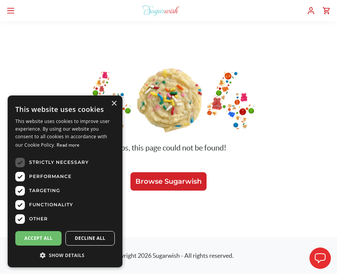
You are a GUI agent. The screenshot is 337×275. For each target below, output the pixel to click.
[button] (65, 255)
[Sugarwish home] (161, 11)
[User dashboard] (311, 10)
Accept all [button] (38, 238)
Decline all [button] (90, 238)
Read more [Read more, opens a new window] (68, 144)
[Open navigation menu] (10, 10)
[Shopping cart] (326, 10)
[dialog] (65, 181)
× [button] (114, 104)
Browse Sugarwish (168, 181)
